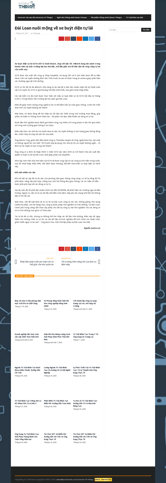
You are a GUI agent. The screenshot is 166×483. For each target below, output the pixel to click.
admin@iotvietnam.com (66, 479)
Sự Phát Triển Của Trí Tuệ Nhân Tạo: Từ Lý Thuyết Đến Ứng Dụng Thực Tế (86, 369)
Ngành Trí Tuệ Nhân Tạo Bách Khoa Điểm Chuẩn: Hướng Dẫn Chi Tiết (28, 369)
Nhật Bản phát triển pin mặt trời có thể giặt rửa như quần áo (36, 261)
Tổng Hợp (36, 33)
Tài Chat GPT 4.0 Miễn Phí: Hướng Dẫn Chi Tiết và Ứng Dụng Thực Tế (56, 436)
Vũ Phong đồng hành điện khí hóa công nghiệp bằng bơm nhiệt (57, 303)
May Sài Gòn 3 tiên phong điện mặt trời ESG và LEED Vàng (26, 303)
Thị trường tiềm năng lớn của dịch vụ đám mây (78, 261)
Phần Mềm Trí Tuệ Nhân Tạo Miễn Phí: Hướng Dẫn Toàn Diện (56, 403)
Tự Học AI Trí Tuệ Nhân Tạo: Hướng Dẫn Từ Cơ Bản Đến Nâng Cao (85, 403)
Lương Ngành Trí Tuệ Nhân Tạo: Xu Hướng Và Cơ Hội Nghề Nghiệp (56, 369)
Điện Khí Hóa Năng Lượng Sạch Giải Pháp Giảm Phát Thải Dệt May (55, 336)
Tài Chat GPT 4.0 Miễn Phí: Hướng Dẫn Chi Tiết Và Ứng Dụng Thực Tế (85, 436)
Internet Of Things (85, 479)
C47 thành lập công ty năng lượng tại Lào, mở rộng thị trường (85, 303)
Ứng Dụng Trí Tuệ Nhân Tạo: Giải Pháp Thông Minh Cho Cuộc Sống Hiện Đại (27, 436)
